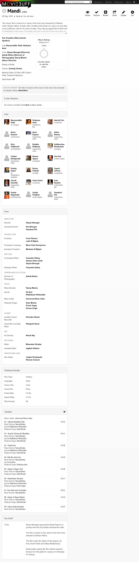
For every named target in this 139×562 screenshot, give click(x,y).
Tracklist (8, 411)
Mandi (13, 11)
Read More (23, 90)
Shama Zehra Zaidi (34, 260)
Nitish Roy (30, 335)
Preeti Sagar (31, 305)
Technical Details (12, 370)
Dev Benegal (31, 227)
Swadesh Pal (58, 193)
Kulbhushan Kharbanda (59, 145)
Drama (19, 68)
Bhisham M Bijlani (34, 249)
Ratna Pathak (35, 169)
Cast (6, 114)
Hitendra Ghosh (33, 317)
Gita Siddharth (15, 145)
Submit (108, 2)
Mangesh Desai (32, 324)
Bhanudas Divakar (34, 344)
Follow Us (119, 2)
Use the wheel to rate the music (44, 64)
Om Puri (57, 156)
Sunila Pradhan (36, 193)
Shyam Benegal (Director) (18, 52)
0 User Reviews (11, 98)
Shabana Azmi (36, 121)
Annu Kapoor (35, 133)
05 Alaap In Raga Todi (13, 469)
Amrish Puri (59, 120)
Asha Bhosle (31, 303)
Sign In (128, 2)
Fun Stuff (8, 518)
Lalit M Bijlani (32, 241)
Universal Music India (35, 299)
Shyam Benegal (32, 222)
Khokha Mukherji (36, 145)
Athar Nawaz (57, 133)
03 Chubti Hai (10, 445)
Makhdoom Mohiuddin (35, 294)
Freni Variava (31, 238)
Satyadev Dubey (33, 258)
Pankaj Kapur (14, 169)
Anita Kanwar (14, 133)
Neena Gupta (35, 157)
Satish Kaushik (14, 181)
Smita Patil (37, 180)
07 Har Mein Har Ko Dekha (15, 490)
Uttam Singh (31, 308)
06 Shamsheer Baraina (13, 478)
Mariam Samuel (33, 360)
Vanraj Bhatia (32, 288)
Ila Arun (29, 292)
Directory (98, 2)
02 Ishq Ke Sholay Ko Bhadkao (16, 433)
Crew (6, 211)
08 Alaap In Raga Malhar (14, 497)
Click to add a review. (31, 105)
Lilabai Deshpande (15, 157)
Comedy (12, 68)
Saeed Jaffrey (57, 169)
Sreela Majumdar (15, 193)
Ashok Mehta (31, 276)
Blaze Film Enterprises (36, 245)
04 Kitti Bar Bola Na (12, 457)
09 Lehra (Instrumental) (14, 506)
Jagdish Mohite (32, 348)
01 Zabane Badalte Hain (14, 422)
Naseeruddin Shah (14, 45)
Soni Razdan (57, 181)
